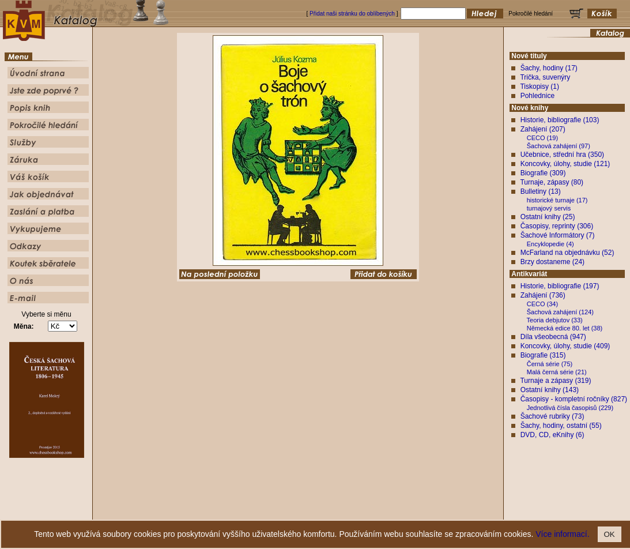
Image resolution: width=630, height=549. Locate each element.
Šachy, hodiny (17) (549, 68)
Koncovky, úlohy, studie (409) (565, 346)
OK (609, 534)
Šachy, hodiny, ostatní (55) (561, 426)
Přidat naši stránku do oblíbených (352, 13)
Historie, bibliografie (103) (559, 120)
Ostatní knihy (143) (549, 390)
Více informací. (562, 534)
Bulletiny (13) (540, 191)
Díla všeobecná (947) (553, 337)
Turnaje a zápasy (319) (555, 381)
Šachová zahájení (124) (560, 312)
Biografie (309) (543, 173)
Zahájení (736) (542, 295)
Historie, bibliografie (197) (559, 286)
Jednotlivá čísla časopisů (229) (570, 407)
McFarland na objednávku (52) (567, 253)
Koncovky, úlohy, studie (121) (565, 164)
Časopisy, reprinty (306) (557, 226)
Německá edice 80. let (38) (564, 328)
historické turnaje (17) (557, 200)
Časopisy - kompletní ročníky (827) (573, 399)
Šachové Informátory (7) (557, 235)
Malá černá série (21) (557, 371)
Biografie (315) (543, 355)
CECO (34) (542, 303)
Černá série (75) (549, 363)
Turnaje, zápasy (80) (551, 182)
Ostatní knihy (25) (547, 217)
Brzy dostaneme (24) (552, 262)
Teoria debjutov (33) (555, 320)
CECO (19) (542, 137)
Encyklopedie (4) (550, 243)
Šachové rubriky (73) (552, 416)
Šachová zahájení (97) (558, 145)
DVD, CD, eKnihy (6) (552, 435)
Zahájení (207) (542, 129)
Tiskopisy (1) (539, 86)
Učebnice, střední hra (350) (562, 155)
